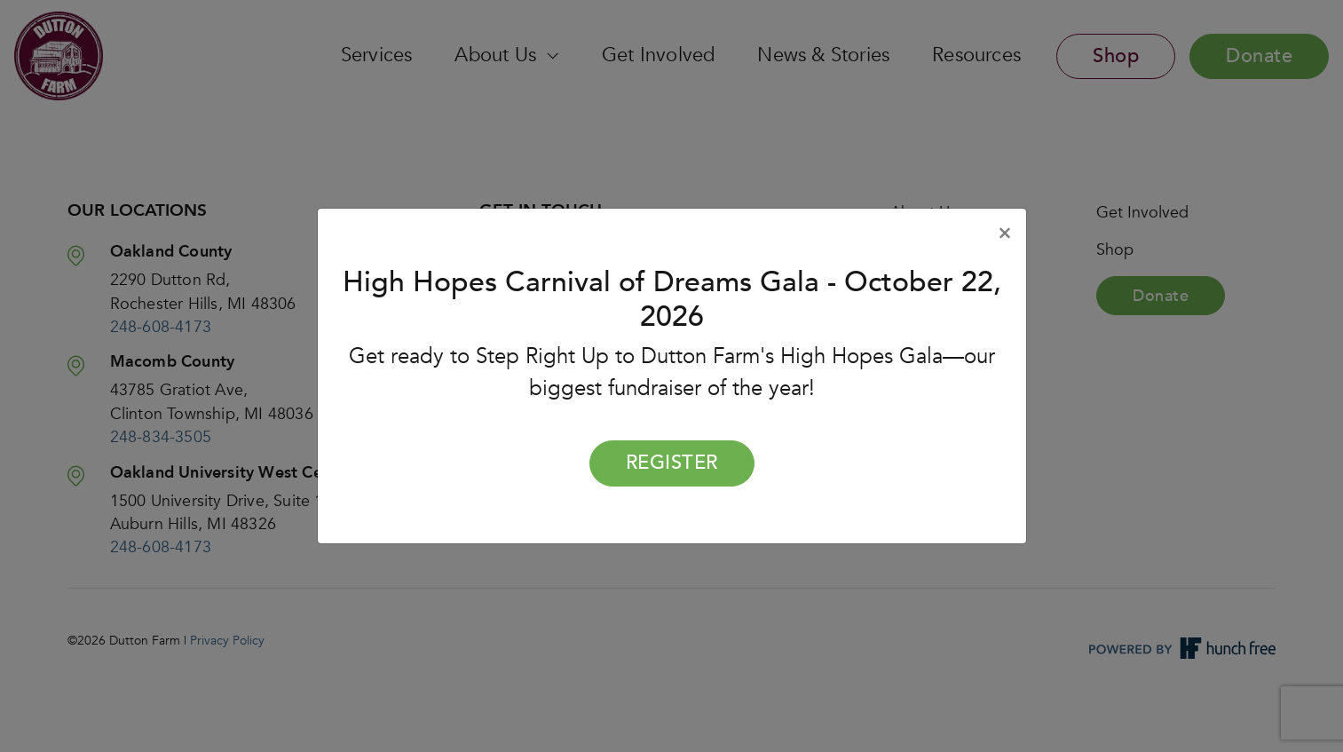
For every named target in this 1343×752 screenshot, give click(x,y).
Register (672, 462)
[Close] (1005, 233)
